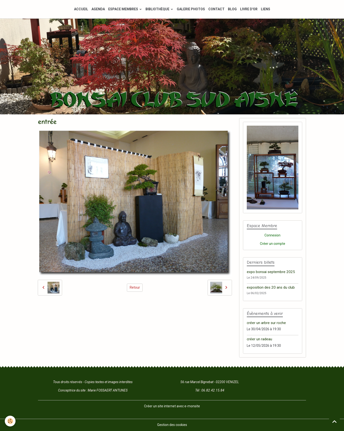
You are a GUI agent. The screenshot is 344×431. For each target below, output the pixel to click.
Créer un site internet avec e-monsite (172, 406)
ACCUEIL (81, 9)
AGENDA (98, 9)
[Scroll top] (334, 421)
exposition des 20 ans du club (271, 287)
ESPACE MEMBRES (123, 9)
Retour (135, 287)
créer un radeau (259, 339)
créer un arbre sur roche (266, 323)
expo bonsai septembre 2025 (271, 272)
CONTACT (216, 9)
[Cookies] (10, 421)
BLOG (232, 9)
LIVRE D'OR (249, 9)
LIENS (265, 9)
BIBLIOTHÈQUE (157, 9)
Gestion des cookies (172, 425)
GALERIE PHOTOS (191, 9)
